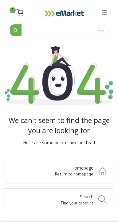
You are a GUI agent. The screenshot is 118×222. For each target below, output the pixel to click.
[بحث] (16, 30)
